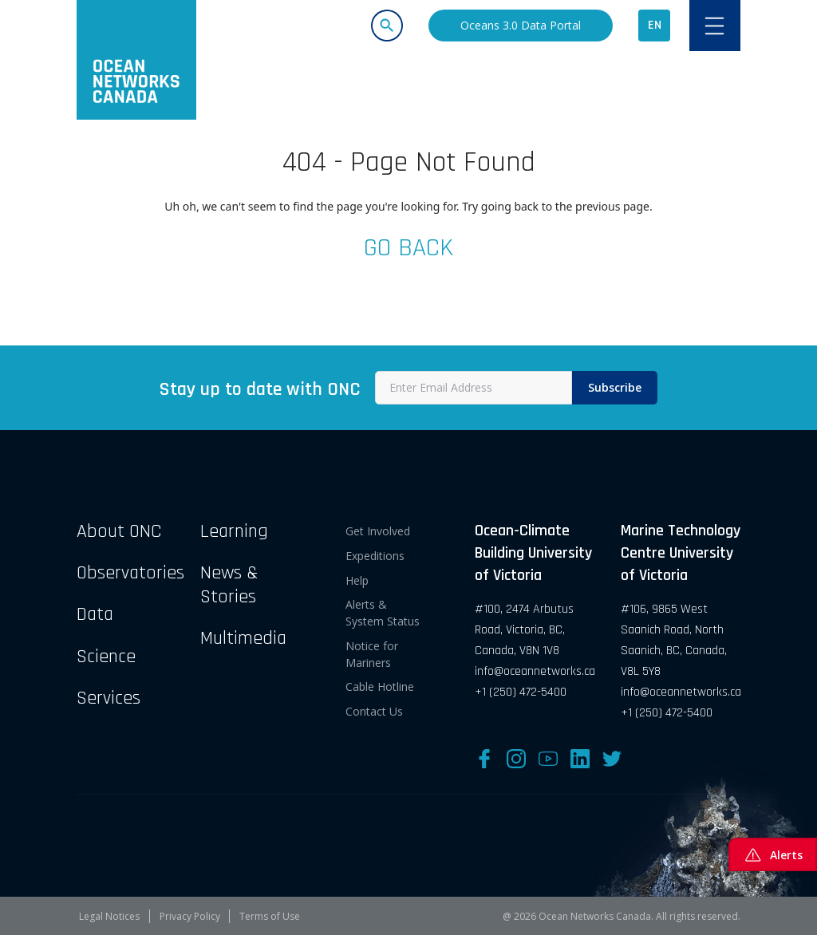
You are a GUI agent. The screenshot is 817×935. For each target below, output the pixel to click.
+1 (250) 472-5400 (520, 692)
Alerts (773, 854)
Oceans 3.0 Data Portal (520, 25)
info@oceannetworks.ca (535, 671)
